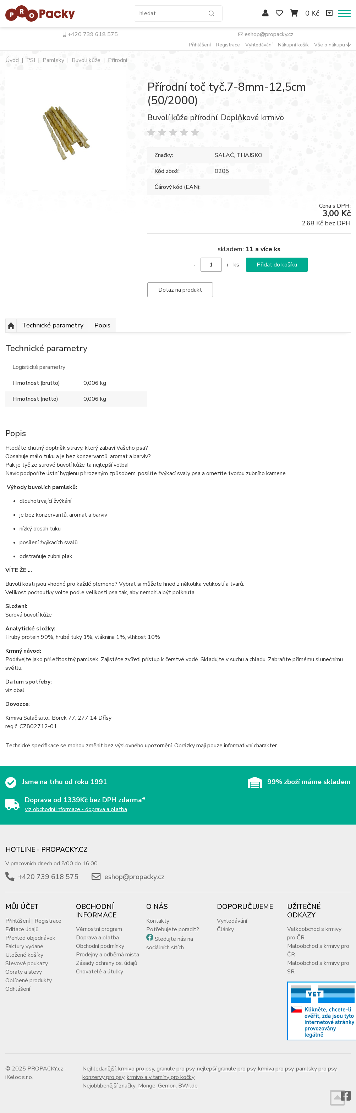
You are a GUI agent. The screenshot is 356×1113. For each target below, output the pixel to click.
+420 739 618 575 (90, 34)
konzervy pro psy (103, 1077)
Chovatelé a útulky (99, 972)
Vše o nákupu (332, 44)
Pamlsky (53, 60)
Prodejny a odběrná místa (107, 955)
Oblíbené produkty (28, 980)
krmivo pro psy (136, 1069)
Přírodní (117, 60)
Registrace (228, 44)
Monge (146, 1086)
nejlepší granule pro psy (226, 1069)
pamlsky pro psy (316, 1069)
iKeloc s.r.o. (19, 1077)
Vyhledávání (259, 44)
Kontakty (157, 921)
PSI (30, 60)
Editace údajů (22, 929)
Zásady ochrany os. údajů (106, 963)
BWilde (188, 1086)
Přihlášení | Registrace (33, 921)
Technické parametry (52, 325)
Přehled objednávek (30, 938)
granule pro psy (176, 1069)
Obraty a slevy (23, 972)
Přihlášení (200, 44)
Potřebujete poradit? (172, 929)
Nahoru (11, 325)
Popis (102, 325)
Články (225, 929)
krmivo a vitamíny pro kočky (161, 1077)
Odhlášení (17, 989)
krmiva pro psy (276, 1069)
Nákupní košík (293, 44)
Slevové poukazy (26, 963)
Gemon (167, 1086)
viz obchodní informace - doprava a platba (76, 809)
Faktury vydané (24, 946)
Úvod (12, 60)
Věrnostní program (99, 929)
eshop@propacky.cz (266, 34)
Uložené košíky (24, 955)
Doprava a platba (97, 937)
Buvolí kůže (86, 60)
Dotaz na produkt (180, 290)
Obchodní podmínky (100, 946)
